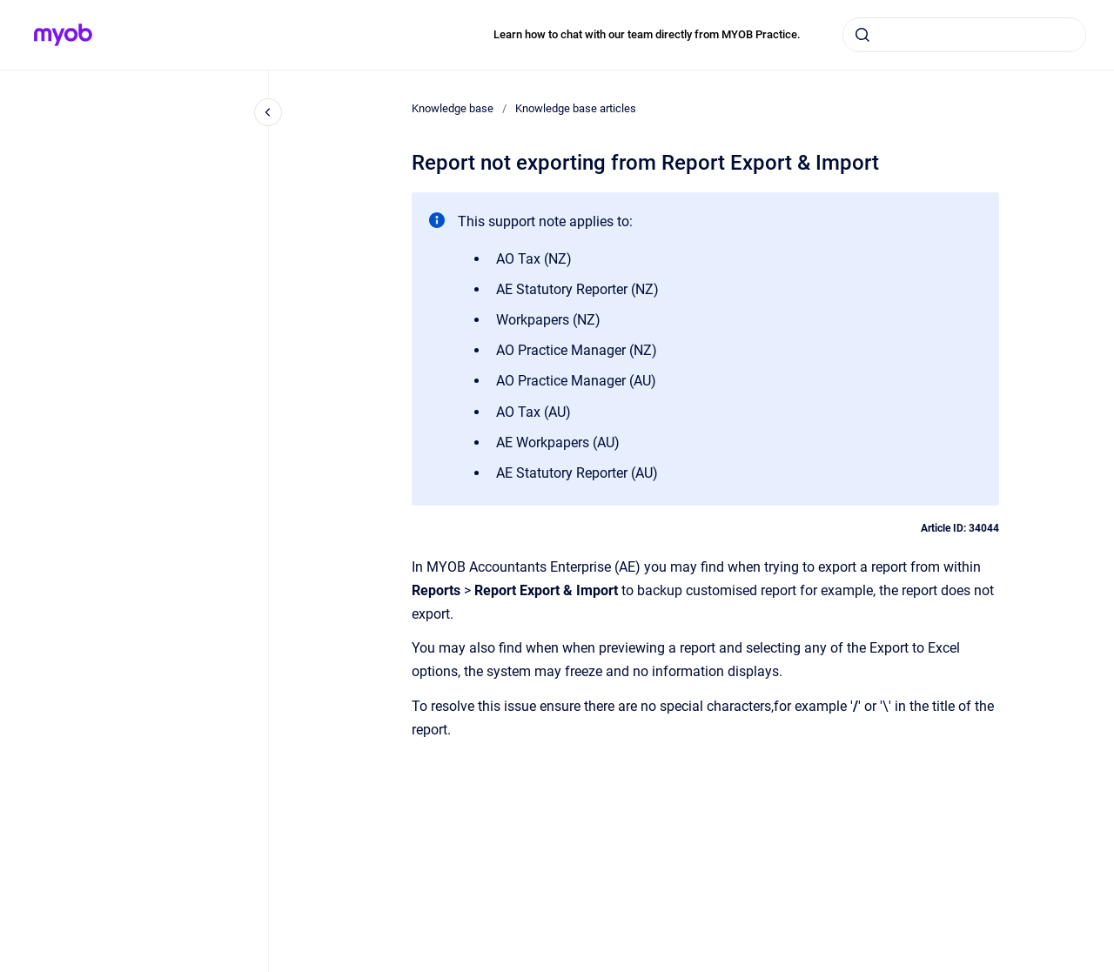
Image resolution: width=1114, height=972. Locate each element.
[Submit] (862, 35)
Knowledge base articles (575, 108)
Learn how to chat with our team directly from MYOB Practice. (647, 34)
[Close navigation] (268, 112)
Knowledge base (452, 108)
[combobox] (964, 34)
